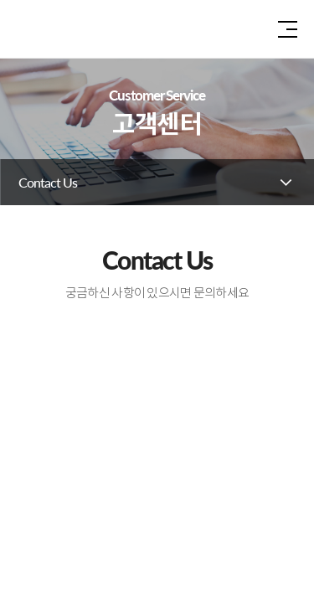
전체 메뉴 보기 (287, 29)
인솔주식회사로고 (58, 29)
